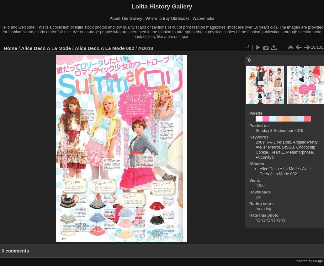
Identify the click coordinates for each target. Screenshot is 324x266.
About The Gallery (126, 18)
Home (10, 48)
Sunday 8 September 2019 (279, 130)
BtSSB (288, 147)
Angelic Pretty (305, 142)
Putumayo (265, 157)
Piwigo (318, 261)
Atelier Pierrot (268, 147)
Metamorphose (299, 152)
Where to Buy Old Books (167, 18)
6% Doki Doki (279, 142)
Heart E (277, 152)
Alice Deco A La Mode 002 (104, 48)
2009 (260, 142)
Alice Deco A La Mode (46, 48)
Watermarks (203, 18)
